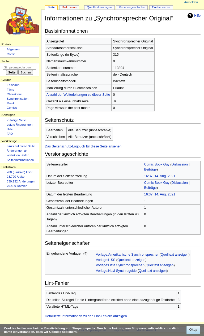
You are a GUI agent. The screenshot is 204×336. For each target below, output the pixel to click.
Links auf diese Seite (21, 146)
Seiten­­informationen (20, 160)
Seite (51, 7)
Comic (11, 54)
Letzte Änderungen (19, 124)
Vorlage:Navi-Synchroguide (116, 271)
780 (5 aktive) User (19, 172)
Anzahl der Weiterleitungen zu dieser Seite (78, 95)
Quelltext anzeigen (175, 254)
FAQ (10, 133)
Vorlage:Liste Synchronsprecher (120, 265)
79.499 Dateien (17, 185)
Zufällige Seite (16, 120)
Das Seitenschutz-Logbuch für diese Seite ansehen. (83, 146)
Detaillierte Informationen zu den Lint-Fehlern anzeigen (86, 316)
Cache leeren (161, 7)
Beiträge (150, 169)
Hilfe (193, 15)
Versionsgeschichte (132, 7)
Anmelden (191, 2)
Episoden (13, 84)
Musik (11, 103)
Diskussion (180, 164)
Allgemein (13, 49)
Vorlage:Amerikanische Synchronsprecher (127, 254)
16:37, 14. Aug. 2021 (159, 176)
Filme (10, 89)
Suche (6, 61)
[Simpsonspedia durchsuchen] (19, 67)
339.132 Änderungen (21, 181)
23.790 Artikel (16, 176)
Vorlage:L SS (106, 260)
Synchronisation (17, 98)
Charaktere (14, 94)
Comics (12, 107)
